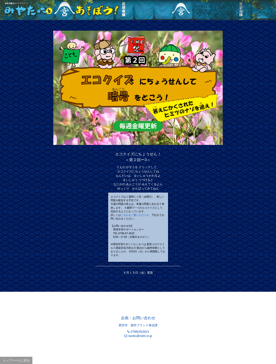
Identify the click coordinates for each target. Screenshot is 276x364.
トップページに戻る (16, 360)
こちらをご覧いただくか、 (136, 215)
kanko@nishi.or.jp (140, 336)
